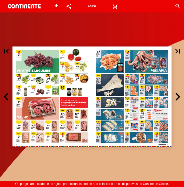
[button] (56, 6)
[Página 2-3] (92, 6)
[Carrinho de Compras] (115, 6)
